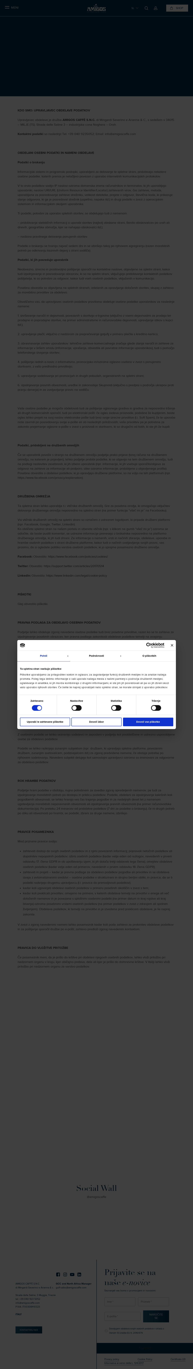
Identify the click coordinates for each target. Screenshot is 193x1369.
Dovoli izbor (96, 722)
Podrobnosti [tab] (96, 656)
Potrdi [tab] (43, 656)
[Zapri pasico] (172, 645)
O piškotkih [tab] (149, 656)
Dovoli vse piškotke (148, 722)
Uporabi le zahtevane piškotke (45, 722)
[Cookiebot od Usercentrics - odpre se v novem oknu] (148, 645)
